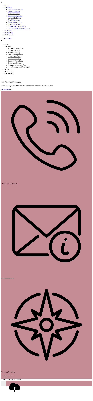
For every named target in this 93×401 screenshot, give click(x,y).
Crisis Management (15, 55)
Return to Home (6, 89)
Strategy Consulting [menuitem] (15, 22)
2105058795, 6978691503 (9, 184)
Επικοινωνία (9, 73)
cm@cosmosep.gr (7, 278)
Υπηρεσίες (8, 46)
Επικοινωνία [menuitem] (8, 35)
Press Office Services (15, 48)
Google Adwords (14, 51)
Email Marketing (14, 59)
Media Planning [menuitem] (14, 14)
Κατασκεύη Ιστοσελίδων (17, 65)
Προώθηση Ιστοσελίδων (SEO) (19, 67)
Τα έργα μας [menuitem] (8, 33)
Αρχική (7, 44)
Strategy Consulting (15, 61)
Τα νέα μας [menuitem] (8, 31)
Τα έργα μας (8, 71)
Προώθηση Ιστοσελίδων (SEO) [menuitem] (19, 28)
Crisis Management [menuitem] (15, 16)
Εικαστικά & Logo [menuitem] (14, 24)
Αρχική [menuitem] (6, 5)
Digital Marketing (14, 57)
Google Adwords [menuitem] (14, 12)
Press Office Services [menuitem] (15, 10)
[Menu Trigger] (1, 2)
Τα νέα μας (8, 69)
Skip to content (6, 38)
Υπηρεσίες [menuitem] (8, 8)
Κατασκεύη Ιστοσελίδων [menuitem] (17, 26)
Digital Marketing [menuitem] (14, 18)
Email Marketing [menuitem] (14, 20)
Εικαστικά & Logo (14, 63)
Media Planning (14, 53)
